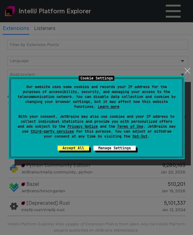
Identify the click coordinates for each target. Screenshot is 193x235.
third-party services (52, 131)
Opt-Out (140, 136)
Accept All (73, 148)
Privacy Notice (82, 126)
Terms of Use (130, 126)
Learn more (108, 106)
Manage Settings (114, 148)
